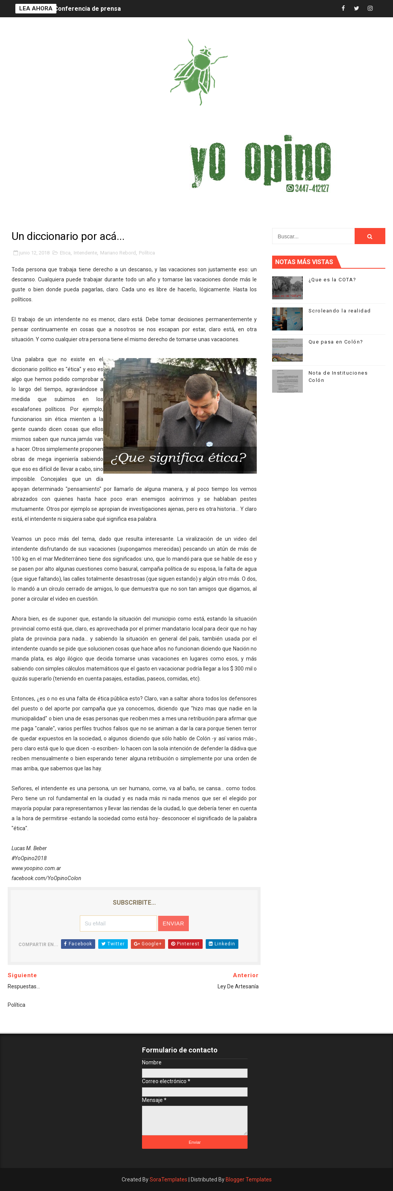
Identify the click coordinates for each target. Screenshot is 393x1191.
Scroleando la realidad (340, 311)
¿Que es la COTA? (333, 279)
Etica (65, 253)
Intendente (85, 253)
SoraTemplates (168, 1179)
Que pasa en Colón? (336, 342)
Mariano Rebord (118, 253)
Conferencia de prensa (87, 8)
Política (147, 253)
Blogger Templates (249, 1179)
